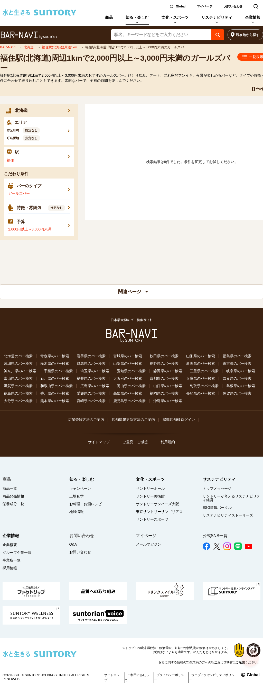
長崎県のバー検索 (200, 393)
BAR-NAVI (8, 47)
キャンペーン (80, 488)
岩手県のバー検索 (91, 356)
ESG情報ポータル (217, 507)
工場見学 (76, 496)
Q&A (73, 544)
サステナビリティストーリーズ (228, 515)
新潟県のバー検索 (200, 363)
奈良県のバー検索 (237, 378)
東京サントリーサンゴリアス (159, 512)
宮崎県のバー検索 (91, 401)
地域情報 (76, 512)
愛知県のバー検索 (131, 371)
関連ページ (133, 291)
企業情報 (252, 17)
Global (180, 6)
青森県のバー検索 (54, 356)
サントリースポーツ (152, 519)
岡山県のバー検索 (131, 386)
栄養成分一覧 (13, 504)
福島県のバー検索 (237, 356)
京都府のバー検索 (164, 378)
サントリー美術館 (150, 496)
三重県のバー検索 (204, 371)
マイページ (204, 6)
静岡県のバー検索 (167, 371)
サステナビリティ (216, 17)
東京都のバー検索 (237, 363)
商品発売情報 (13, 496)
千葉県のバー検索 (58, 371)
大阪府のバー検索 (127, 378)
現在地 (247, 35)
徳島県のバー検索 (18, 393)
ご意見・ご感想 (135, 442)
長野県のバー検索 (164, 363)
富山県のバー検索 (18, 378)
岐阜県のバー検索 (240, 371)
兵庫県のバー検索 (200, 378)
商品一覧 (10, 488)
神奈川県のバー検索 (20, 371)
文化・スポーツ (175, 17)
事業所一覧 (12, 560)
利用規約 (168, 442)
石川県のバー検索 (54, 378)
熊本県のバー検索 (54, 401)
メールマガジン (148, 544)
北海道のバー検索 (18, 356)
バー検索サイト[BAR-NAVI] (29, 35)
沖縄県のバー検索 (167, 401)
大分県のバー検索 (18, 401)
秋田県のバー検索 (164, 356)
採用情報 (10, 568)
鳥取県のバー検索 (204, 386)
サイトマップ (99, 442)
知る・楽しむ (137, 17)
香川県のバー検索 (54, 393)
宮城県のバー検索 (127, 356)
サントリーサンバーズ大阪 (157, 504)
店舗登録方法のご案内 (86, 419)
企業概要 (10, 545)
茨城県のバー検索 (18, 363)
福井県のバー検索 (91, 378)
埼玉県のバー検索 (94, 371)
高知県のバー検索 (127, 393)
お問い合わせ (233, 6)
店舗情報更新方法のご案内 (133, 419)
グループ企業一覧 (17, 552)
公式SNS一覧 (215, 535)
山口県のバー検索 (167, 386)
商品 (109, 17)
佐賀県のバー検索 (237, 393)
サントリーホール (150, 488)
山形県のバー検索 (200, 356)
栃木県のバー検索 (54, 363)
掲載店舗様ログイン (179, 419)
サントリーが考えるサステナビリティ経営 (231, 498)
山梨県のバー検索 (127, 363)
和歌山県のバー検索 (56, 386)
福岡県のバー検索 (164, 393)
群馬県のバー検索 (91, 363)
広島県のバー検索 (94, 386)
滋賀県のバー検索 (18, 386)
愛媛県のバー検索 (91, 393)
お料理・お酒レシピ (85, 504)
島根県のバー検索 (240, 386)
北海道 (29, 47)
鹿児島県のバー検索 (129, 401)
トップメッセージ (217, 488)
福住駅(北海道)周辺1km (60, 47)
